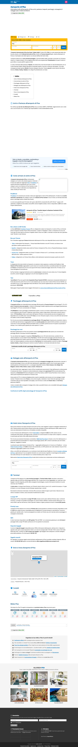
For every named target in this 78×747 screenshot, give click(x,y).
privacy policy (18, 721)
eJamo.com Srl (39, 743)
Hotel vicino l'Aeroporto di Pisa (21, 87)
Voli (38, 37)
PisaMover (34, 182)
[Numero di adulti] (54, 48)
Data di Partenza (35, 46)
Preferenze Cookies (55, 745)
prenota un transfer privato (53, 647)
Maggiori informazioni (26, 731)
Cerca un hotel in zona (37, 558)
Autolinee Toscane (25, 229)
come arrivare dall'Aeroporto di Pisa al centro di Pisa (52, 288)
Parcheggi (32, 37)
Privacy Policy (47, 745)
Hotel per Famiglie (19, 695)
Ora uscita (57, 348)
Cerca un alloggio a (15, 461)
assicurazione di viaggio (30, 657)
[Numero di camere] (58, 48)
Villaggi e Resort (58, 695)
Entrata (13, 348)
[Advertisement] (39, 24)
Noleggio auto (23, 37)
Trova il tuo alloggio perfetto (21, 645)
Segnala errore (33, 745)
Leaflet (55, 576)
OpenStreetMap (60, 576)
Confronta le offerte (19, 640)
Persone (54, 46)
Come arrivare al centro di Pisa (21, 81)
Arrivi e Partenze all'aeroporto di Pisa (22, 79)
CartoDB (65, 576)
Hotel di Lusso (39, 695)
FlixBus (13, 257)
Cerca (63, 47)
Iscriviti (14, 724)
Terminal (16, 90)
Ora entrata (32, 348)
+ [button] (12, 552)
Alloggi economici (39, 679)
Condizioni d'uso (40, 745)
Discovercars (55, 652)
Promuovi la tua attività (24, 745)
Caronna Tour (15, 252)
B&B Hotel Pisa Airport (42, 439)
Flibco (13, 243)
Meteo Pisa (16, 96)
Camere (58, 46)
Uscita (39, 348)
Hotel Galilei (36, 432)
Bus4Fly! (14, 248)
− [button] (12, 554)
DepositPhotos (50, 736)
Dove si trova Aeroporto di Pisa (21, 92)
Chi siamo (46, 728)
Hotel (19, 679)
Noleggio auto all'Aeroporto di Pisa (22, 85)
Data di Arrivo (14, 46)
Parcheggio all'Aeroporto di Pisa (21, 83)
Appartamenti (58, 679)
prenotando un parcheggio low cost (43, 650)
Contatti (16, 94)
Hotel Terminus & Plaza (16, 446)
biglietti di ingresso (23, 655)
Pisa (17, 2)
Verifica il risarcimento (51, 642)
